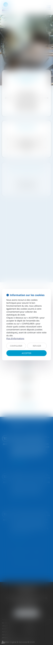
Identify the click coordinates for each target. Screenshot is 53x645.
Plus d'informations (15, 338)
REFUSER (37, 345)
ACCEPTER (26, 353)
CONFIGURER (16, 345)
